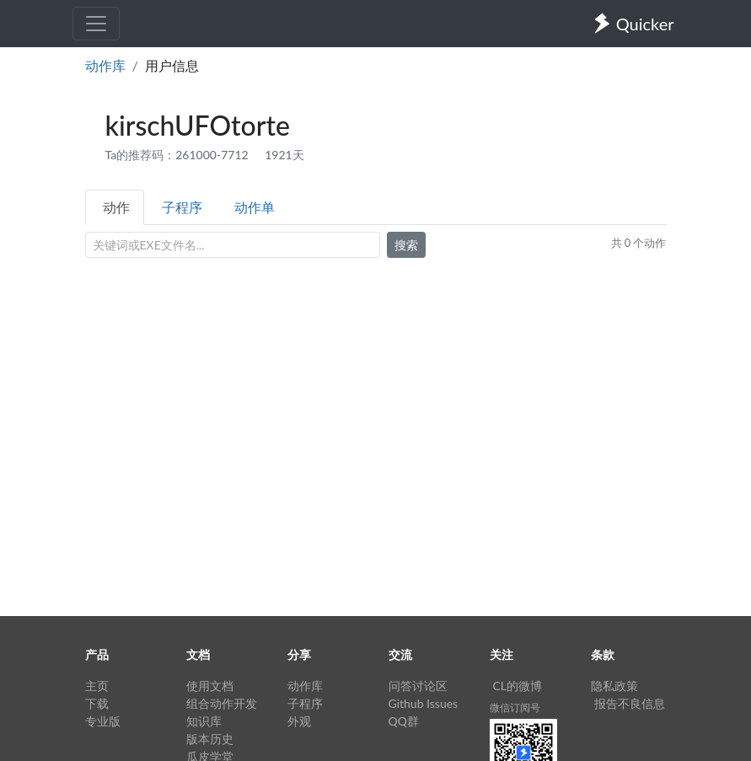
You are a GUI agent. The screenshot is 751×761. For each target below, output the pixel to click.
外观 (299, 721)
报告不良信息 (629, 703)
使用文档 (209, 685)
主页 (97, 685)
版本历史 (209, 739)
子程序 (182, 207)
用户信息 (172, 65)
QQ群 (404, 721)
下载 (97, 703)
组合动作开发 (221, 703)
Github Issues (424, 703)
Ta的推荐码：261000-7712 (178, 154)
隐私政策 (614, 685)
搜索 (406, 245)
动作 (116, 207)
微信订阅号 (515, 707)
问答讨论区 (418, 685)
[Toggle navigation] (96, 23)
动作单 (254, 207)
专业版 (103, 721)
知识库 (204, 721)
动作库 (105, 65)
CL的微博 (518, 685)
